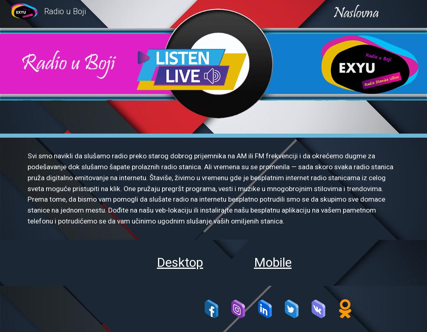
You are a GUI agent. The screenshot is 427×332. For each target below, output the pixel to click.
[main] (213, 188)
